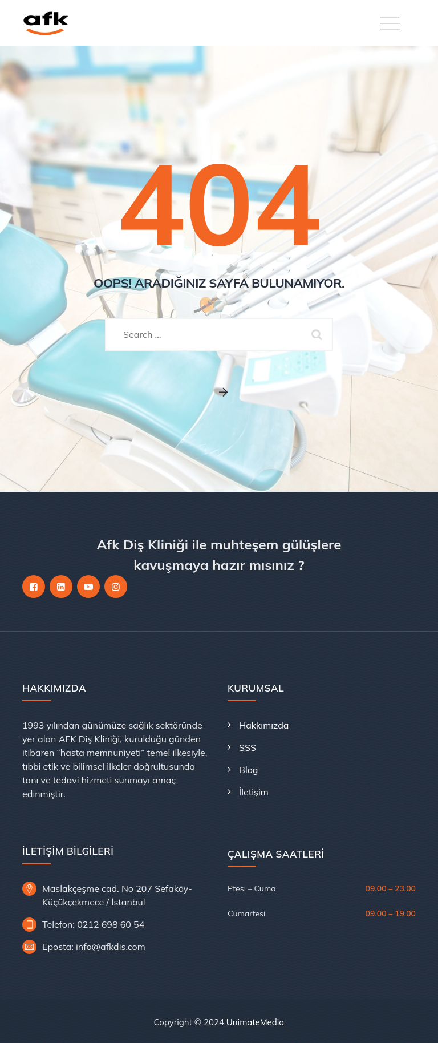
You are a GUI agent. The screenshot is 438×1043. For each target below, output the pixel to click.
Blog (248, 769)
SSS (247, 747)
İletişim (254, 792)
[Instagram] (115, 586)
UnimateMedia (255, 1022)
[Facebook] (33, 586)
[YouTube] (88, 586)
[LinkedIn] (61, 586)
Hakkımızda (264, 725)
